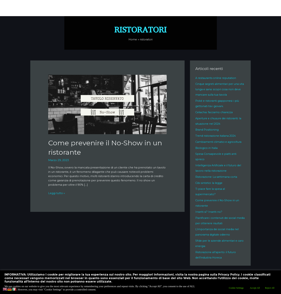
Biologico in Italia (206, 148)
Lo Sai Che (166, 8)
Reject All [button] (269, 287)
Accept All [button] (255, 287)
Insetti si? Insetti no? (208, 211)
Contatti (183, 8)
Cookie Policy (225, 8)
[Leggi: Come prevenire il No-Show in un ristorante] (107, 104)
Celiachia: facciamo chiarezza (215, 112)
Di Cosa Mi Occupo (142, 8)
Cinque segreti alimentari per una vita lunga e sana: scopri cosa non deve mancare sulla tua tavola (218, 89)
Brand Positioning (207, 129)
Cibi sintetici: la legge (209, 183)
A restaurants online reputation (216, 78)
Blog (242, 8)
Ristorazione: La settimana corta (217, 176)
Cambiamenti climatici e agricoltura (219, 142)
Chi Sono (119, 8)
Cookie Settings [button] (236, 287)
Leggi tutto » (56, 193)
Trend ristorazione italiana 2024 (216, 135)
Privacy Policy (203, 8)
